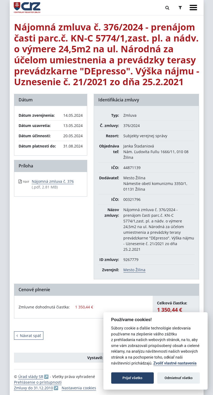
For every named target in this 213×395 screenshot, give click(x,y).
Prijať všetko (132, 378)
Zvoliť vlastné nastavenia (175, 363)
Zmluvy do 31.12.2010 (33, 387)
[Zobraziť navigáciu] (193, 7)
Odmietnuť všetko (179, 378)
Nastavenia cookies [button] (79, 387)
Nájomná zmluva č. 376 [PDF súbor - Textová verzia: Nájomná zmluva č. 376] (53, 181)
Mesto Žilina (134, 269)
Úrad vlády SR (30, 376)
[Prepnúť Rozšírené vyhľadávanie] (180, 7)
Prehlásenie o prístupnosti (38, 382)
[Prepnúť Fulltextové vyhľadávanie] (167, 7)
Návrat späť (28, 335)
